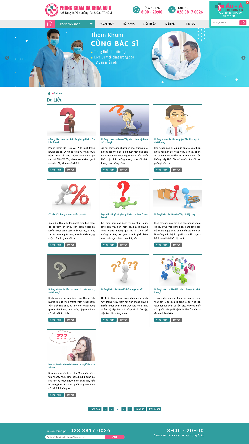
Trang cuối (154, 409)
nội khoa (129, 23)
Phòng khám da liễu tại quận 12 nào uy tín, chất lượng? (71, 291)
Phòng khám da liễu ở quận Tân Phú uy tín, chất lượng (177, 141)
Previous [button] (6, 57)
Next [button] (242, 57)
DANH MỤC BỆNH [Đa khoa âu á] (63, 24)
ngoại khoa (106, 23)
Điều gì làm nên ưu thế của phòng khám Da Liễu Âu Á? (71, 141)
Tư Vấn (70, 169)
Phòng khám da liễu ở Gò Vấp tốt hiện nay (174, 214)
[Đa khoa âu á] (88, 10)
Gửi (114, 437)
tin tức (190, 23)
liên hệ (170, 23)
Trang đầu (94, 409)
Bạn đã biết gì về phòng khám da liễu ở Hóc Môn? (124, 216)
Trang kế (139, 409)
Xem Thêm (56, 169)
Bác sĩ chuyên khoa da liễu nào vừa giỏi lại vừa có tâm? (71, 366)
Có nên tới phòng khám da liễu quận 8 (67, 214)
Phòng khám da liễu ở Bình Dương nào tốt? (122, 289)
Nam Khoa (5, 432)
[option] (124, 57)
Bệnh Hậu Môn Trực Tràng (10, 436)
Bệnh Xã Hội (6, 440)
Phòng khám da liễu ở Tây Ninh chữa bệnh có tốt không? (124, 141)
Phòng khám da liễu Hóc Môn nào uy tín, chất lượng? (177, 291)
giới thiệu (149, 23)
